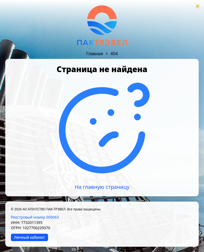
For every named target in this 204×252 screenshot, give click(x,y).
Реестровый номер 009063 (35, 217)
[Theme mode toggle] (197, 6)
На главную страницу (102, 186)
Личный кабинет (29, 237)
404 (114, 53)
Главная (94, 53)
